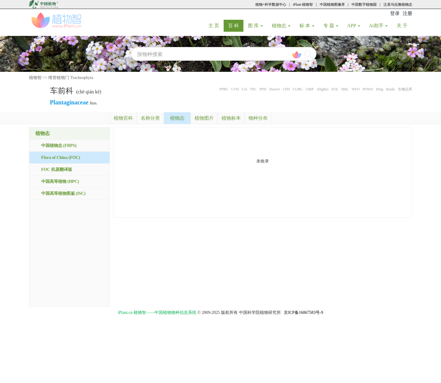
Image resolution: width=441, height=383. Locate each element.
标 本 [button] (306, 25)
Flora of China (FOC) (60, 157)
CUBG (298, 89)
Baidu (390, 89)
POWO (368, 89)
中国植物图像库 (332, 4)
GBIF (310, 89)
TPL (253, 89)
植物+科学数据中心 (270, 4)
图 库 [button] (255, 25)
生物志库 (405, 89)
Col (244, 89)
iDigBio (322, 89)
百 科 (235, 25)
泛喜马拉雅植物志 (398, 4)
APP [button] (353, 25)
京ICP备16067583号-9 (303, 312)
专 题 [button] (330, 25)
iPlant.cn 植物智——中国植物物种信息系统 (157, 312)
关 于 (404, 25)
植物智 (35, 77)
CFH (286, 89)
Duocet (274, 89)
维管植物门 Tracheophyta (70, 77)
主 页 (216, 25)
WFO (355, 89)
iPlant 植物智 (303, 4)
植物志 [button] (281, 25)
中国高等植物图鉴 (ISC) (63, 193)
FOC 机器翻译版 (56, 169)
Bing (379, 89)
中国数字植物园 (364, 4)
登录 (395, 13)
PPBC (223, 89)
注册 (407, 13)
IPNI (262, 89)
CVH (235, 89)
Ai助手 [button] (378, 25)
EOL (334, 89)
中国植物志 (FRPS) (59, 145)
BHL (344, 89)
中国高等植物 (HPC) (60, 181)
